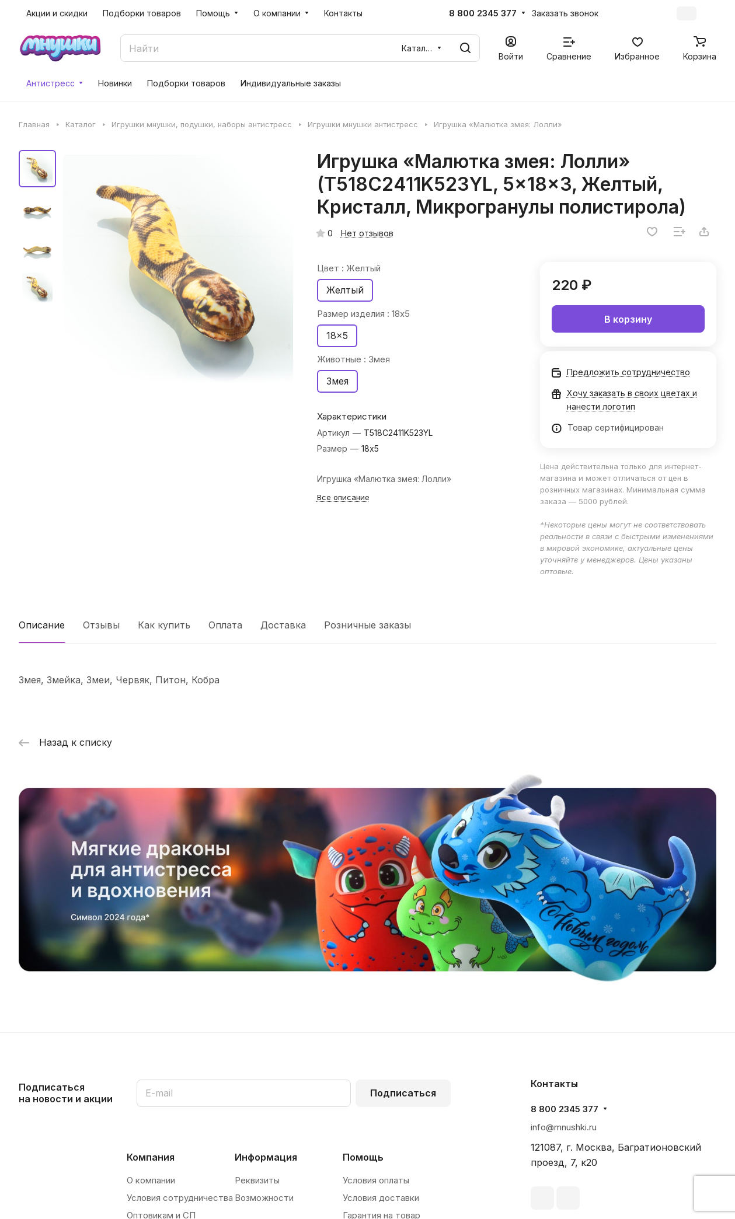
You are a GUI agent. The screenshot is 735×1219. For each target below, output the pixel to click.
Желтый (345, 290)
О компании (151, 1180)
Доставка (283, 625)
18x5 (337, 335)
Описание (42, 625)
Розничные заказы (367, 625)
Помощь (363, 1157)
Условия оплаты (376, 1180)
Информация (266, 1157)
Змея (337, 381)
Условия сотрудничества (180, 1197)
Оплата (225, 625)
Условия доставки (381, 1197)
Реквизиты (257, 1180)
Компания (151, 1157)
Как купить (164, 625)
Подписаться (403, 1093)
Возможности (264, 1197)
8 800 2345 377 (483, 13)
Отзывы (101, 625)
